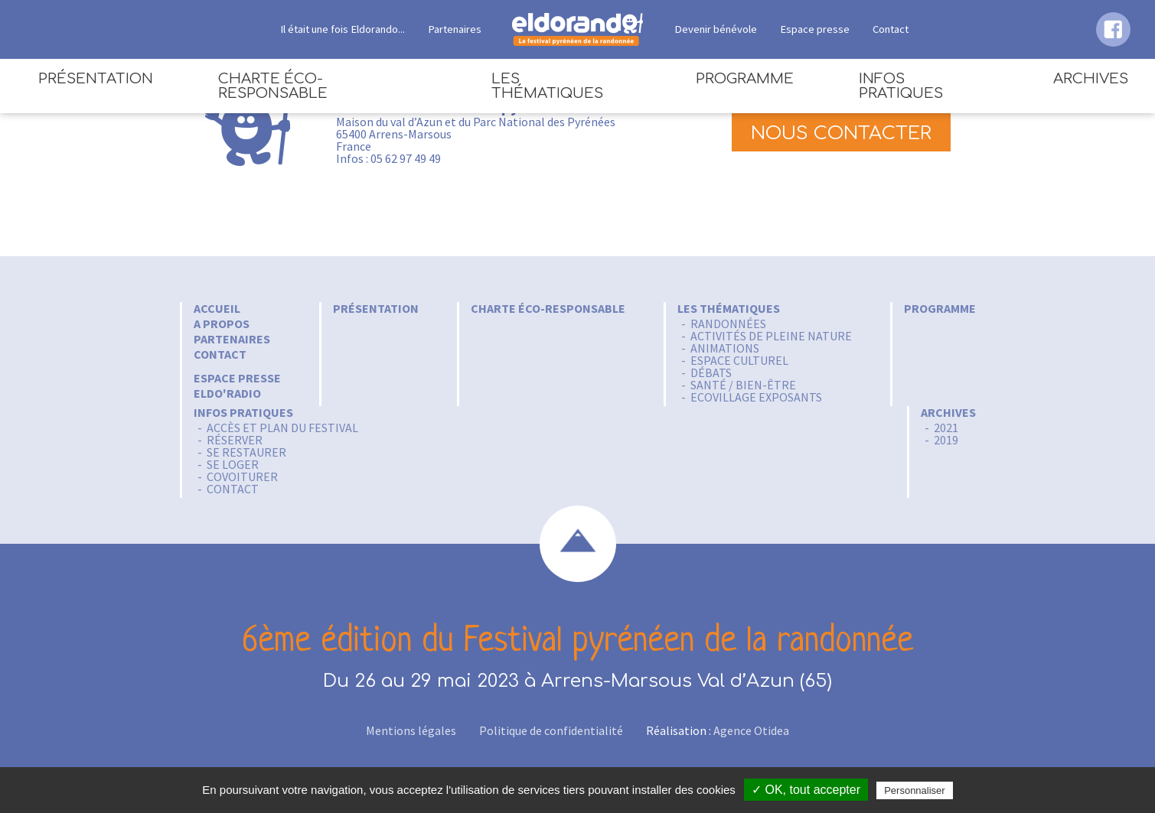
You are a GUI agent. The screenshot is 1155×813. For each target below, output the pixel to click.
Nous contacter (841, 133)
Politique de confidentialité (551, 730)
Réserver (235, 439)
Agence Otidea (751, 730)
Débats (711, 372)
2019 (946, 439)
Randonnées (728, 323)
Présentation (95, 78)
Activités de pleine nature (771, 335)
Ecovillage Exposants (756, 397)
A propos (222, 323)
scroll (578, 544)
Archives (1090, 78)
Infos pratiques (901, 86)
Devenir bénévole (715, 29)
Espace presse (815, 29)
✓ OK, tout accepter (806, 789)
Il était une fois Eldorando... (342, 29)
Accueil (217, 308)
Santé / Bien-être (743, 384)
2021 (946, 427)
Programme (745, 78)
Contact (891, 29)
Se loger (233, 464)
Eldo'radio (227, 393)
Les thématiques (547, 86)
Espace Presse (237, 377)
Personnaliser (914, 790)
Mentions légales (411, 730)
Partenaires (454, 29)
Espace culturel (739, 360)
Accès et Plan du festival (282, 427)
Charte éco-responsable (273, 86)
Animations (724, 348)
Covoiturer (242, 476)
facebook (1113, 29)
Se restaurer (246, 452)
